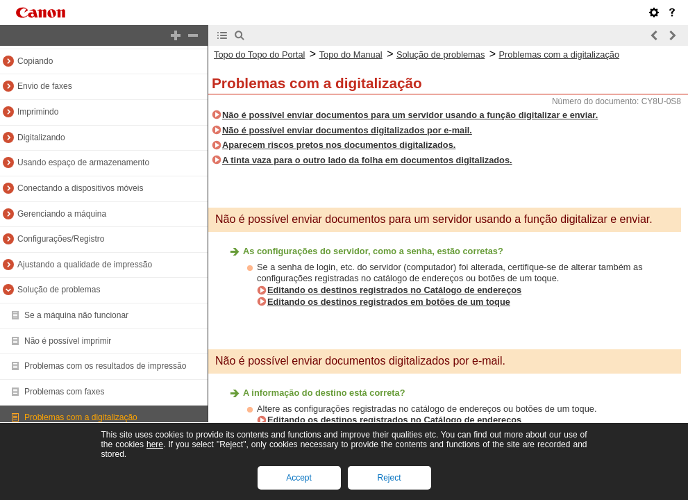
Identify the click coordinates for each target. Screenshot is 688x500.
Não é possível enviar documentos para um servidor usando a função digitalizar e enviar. (410, 115)
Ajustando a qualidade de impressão (84, 264)
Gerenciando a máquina (61, 214)
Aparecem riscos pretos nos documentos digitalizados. (338, 145)
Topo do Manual (351, 54)
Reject (389, 478)
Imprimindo (37, 112)
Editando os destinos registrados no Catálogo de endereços (394, 290)
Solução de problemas (58, 289)
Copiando (35, 61)
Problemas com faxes (64, 392)
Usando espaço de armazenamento (83, 162)
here (154, 444)
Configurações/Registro (60, 239)
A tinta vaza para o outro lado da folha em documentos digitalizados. (367, 160)
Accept (299, 478)
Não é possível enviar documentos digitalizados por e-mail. (347, 130)
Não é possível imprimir (67, 341)
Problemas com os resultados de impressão (105, 366)
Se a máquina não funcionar (76, 315)
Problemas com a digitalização (80, 417)
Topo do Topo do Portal (259, 54)
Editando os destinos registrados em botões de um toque (388, 302)
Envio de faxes (44, 86)
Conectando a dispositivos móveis (80, 188)
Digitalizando (41, 137)
